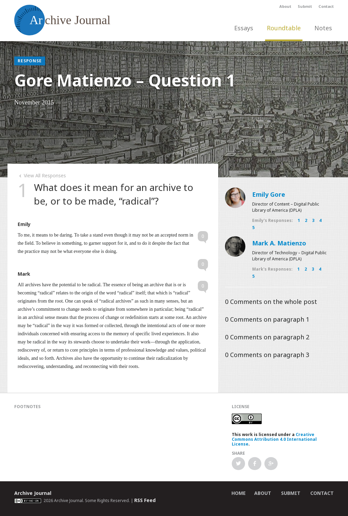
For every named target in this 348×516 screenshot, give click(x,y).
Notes (323, 28)
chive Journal (62, 20)
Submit (305, 6)
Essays (243, 28)
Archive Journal (32, 493)
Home (238, 493)
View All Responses (42, 175)
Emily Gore (268, 194)
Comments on (271, 301)
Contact (326, 6)
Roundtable (284, 28)
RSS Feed (145, 500)
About (285, 6)
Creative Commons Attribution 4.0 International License (274, 439)
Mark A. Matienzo (279, 243)
